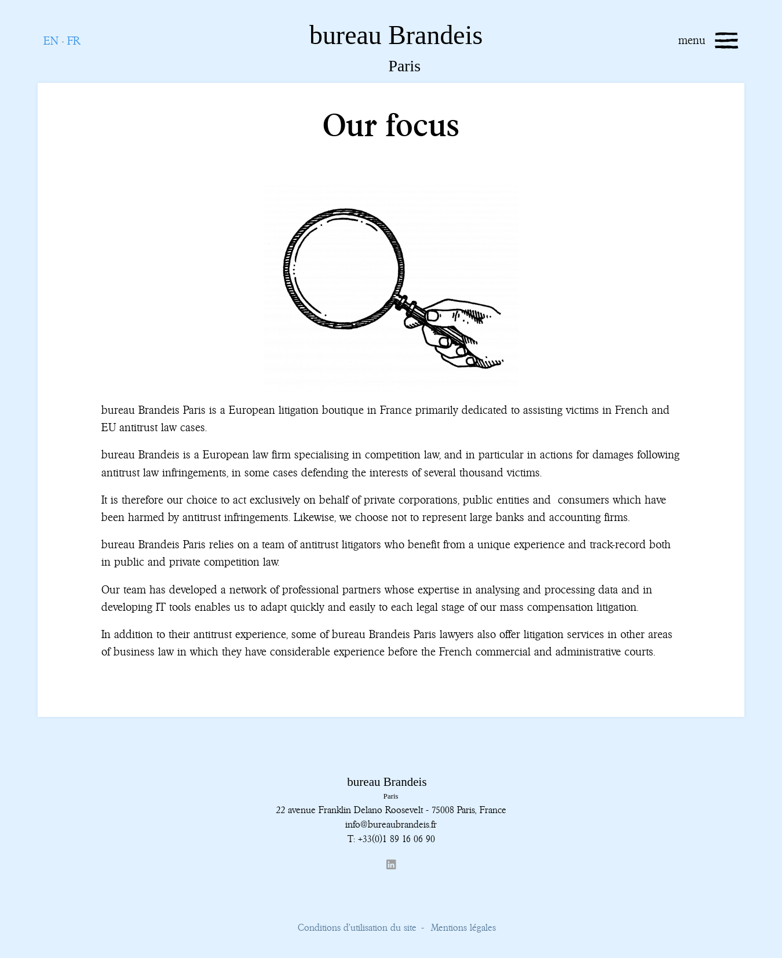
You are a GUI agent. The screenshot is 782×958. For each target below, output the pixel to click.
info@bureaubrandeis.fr (391, 824)
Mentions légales (463, 927)
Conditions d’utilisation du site (357, 927)
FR (73, 41)
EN (51, 41)
